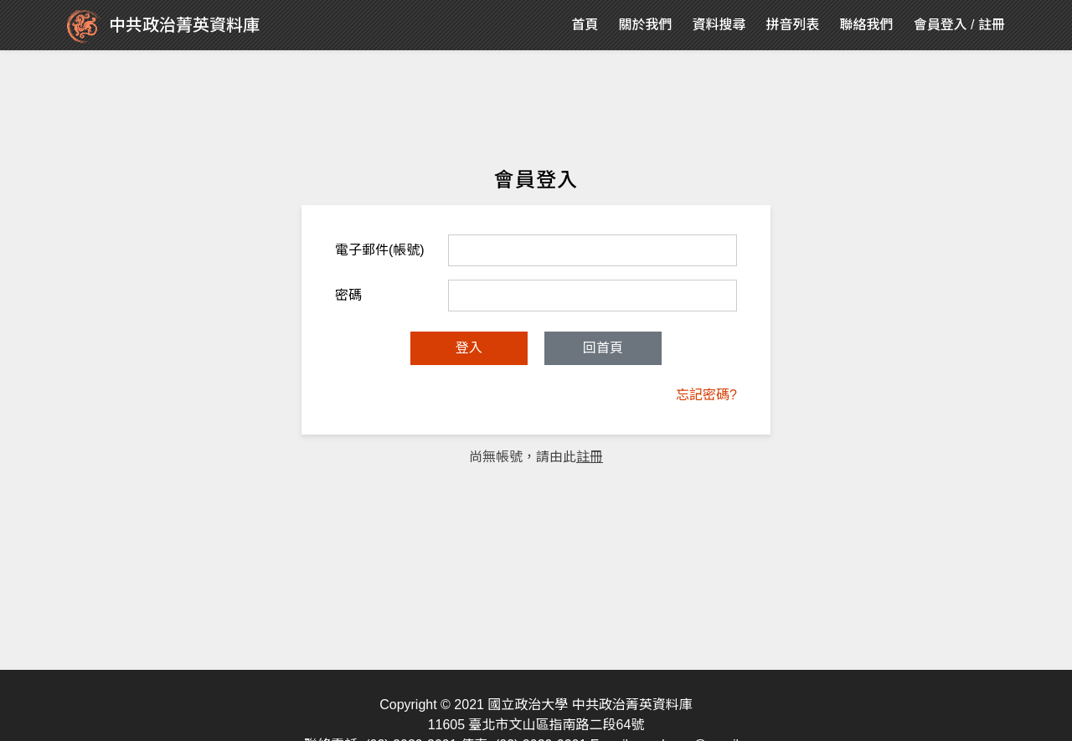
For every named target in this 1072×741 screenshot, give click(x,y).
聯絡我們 (867, 25)
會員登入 (940, 25)
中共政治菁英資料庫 (163, 27)
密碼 (348, 295)
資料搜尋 (719, 25)
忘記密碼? (706, 395)
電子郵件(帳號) (380, 250)
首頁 (585, 25)
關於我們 (646, 25)
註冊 (991, 25)
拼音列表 (793, 25)
